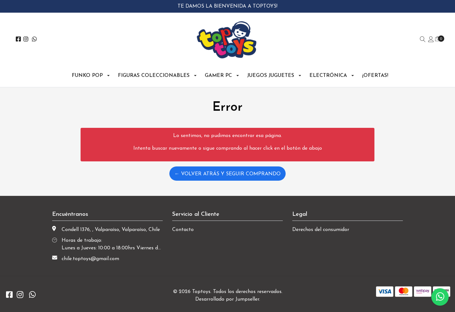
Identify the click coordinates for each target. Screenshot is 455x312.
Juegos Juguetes (270, 75)
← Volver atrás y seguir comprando (227, 174)
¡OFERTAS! (375, 75)
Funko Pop (87, 75)
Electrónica (328, 75)
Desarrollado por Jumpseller (227, 299)
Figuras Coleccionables (154, 75)
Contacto (183, 229)
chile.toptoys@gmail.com (90, 258)
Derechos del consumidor (320, 229)
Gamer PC (218, 75)
